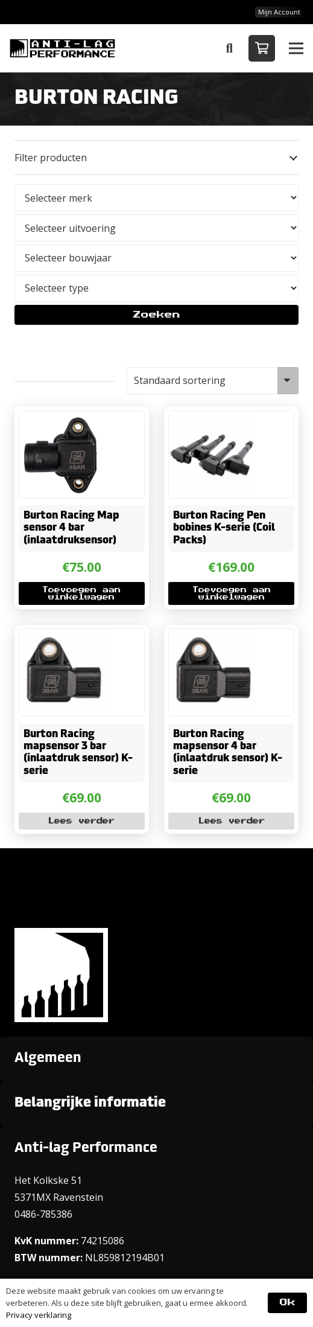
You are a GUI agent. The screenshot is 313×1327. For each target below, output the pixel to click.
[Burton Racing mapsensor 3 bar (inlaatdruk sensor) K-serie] (62, 637)
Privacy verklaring (38, 1314)
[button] (229, 48)
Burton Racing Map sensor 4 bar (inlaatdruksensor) (71, 528)
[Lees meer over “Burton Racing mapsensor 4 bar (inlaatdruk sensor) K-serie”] (231, 821)
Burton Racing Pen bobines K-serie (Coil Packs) (224, 528)
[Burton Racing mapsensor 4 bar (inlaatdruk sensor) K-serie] (212, 637)
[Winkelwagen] (261, 48)
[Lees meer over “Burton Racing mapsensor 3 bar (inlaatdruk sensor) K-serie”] (82, 821)
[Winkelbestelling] (213, 380)
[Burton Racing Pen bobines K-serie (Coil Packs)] (212, 419)
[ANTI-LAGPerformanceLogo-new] (62, 48)
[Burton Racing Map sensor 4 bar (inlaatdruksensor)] (62, 419)
